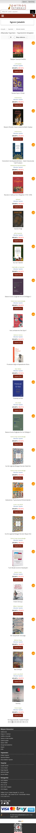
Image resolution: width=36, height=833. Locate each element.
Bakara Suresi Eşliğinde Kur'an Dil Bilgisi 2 (18, 296)
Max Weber (18, 369)
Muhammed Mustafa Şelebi (18, 165)
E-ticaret (15, 821)
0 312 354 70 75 (5, 796)
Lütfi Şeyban (18, 64)
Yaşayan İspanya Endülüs (18, 59)
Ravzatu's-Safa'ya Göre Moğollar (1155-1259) (18, 195)
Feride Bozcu (18, 97)
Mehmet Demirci (18, 335)
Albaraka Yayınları (18, 65)
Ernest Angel (18, 708)
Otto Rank (18, 403)
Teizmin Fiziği (18, 229)
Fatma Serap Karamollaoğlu (18, 436)
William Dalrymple (18, 606)
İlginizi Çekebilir (17, 22)
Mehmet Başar (18, 640)
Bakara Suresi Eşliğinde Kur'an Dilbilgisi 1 (18, 432)
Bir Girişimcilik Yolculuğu (18, 636)
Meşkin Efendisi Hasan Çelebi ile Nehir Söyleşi (18, 127)
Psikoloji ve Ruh (18, 398)
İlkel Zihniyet (18, 669)
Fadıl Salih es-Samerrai (18, 267)
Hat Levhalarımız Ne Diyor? (18, 330)
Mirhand (18, 199)
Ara (32, 12)
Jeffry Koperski (18, 233)
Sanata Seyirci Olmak (18, 93)
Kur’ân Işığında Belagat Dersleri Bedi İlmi (18, 466)
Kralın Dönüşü (18, 602)
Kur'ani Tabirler (18, 263)
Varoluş (18, 703)
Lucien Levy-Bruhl (18, 504)
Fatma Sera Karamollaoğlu (18, 301)
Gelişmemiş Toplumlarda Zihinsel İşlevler (18, 500)
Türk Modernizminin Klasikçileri (18, 568)
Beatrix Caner (18, 572)
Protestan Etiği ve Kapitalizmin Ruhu (18, 364)
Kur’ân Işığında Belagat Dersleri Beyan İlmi (18, 534)
